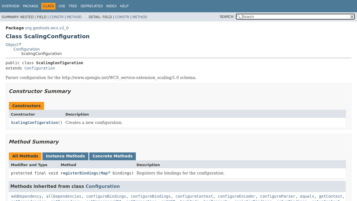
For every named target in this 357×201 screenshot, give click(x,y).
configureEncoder (236, 196)
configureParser (277, 196)
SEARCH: (227, 17)
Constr (57, 17)
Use (62, 6)
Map (104, 173)
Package (30, 6)
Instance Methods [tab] (65, 156)
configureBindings (106, 196)
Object (12, 44)
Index (111, 6)
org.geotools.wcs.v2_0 (47, 28)
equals (307, 196)
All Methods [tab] (25, 156)
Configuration (26, 49)
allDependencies (63, 196)
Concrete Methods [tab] (113, 156)
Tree (73, 6)
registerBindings (79, 173)
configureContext (194, 196)
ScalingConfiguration (34, 122)
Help (124, 6)
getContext (330, 196)
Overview (11, 6)
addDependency (26, 196)
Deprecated (92, 6)
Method (74, 17)
